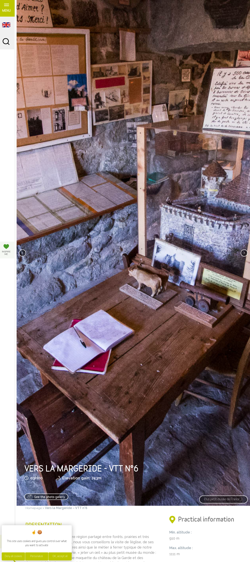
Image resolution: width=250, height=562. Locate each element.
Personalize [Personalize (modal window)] (36, 556)
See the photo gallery (46, 496)
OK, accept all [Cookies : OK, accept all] (60, 556)
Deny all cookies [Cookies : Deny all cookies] (13, 556)
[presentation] (22, 252)
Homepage (33, 508)
